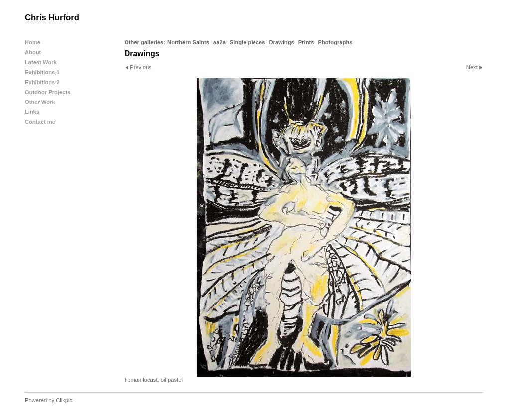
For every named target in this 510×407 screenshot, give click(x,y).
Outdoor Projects (47, 92)
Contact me (40, 122)
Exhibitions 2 (42, 82)
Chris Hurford (52, 17)
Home (32, 42)
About (33, 52)
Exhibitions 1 (42, 72)
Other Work (40, 102)
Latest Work (41, 62)
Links (32, 112)
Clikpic (64, 400)
